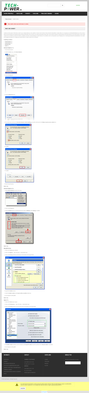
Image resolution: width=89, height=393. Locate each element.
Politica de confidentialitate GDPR (11, 365)
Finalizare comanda (46, 13)
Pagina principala (8, 13)
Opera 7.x (6, 45)
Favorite (27, 13)
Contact (6, 361)
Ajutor (46, 365)
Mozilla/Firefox (8, 44)
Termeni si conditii (8, 369)
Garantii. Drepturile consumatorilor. (12, 367)
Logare (57, 13)
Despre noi (6, 359)
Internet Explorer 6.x (8, 42)
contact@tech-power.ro (29, 372)
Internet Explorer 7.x (8, 41)
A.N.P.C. (5, 373)
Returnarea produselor (9, 363)
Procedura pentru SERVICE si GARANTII (12, 371)
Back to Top (6, 186)
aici (32, 384)
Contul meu (19, 13)
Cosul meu (35, 13)
